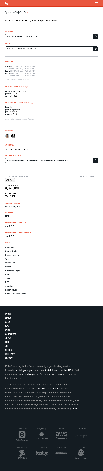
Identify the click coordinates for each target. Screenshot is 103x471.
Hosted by (62, 429)
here (74, 408)
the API (68, 370)
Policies (9, 350)
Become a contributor (51, 374)
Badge (8, 274)
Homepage (10, 247)
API (6, 346)
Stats (7, 330)
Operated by (23, 430)
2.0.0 (7, 73)
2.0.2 (7, 68)
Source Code (11, 251)
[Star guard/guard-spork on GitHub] (10, 180)
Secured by (82, 447)
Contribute (10, 334)
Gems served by (42, 447)
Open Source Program (47, 388)
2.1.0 (7, 66)
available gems (30, 374)
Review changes (12, 270)
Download (9, 266)
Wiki (7, 259)
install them (51, 370)
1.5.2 (7, 75)
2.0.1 (7, 71)
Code (7, 322)
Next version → (89, 176)
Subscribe (9, 278)
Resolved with (81, 429)
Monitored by (22, 447)
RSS (7, 282)
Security (9, 358)
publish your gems (24, 370)
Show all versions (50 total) (17, 79)
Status (8, 314)
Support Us (10, 354)
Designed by (42, 429)
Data (7, 326)
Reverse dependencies (15, 294)
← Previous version (16, 176)
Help (7, 342)
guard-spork (15, 11)
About (8, 338)
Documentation (12, 255)
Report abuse (11, 290)
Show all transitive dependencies (19, 119)
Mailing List (10, 263)
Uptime (8, 318)
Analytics (9, 286)
